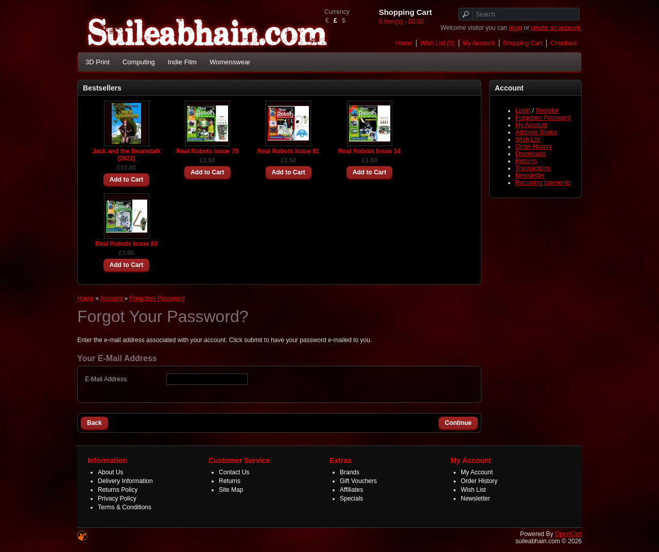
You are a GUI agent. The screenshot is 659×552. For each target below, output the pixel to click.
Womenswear (230, 62)
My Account (479, 43)
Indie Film (182, 62)
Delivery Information (125, 481)
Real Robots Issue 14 (369, 151)
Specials (351, 498)
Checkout (563, 43)
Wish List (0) (437, 43)
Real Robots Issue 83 (126, 243)
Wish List (528, 139)
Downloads (530, 153)
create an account (555, 27)
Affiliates (351, 489)
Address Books (536, 132)
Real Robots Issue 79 (207, 151)
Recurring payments (542, 182)
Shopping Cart (523, 43)
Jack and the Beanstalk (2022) (126, 155)
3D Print (97, 62)
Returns (526, 161)
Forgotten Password (542, 117)
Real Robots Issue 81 (288, 151)
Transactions (532, 168)
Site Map (231, 489)
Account (111, 298)
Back (94, 422)
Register (547, 110)
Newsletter (530, 175)
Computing (139, 62)
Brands (349, 472)
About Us (110, 472)
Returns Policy (117, 489)
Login (522, 110)
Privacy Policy (117, 498)
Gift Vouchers (358, 481)
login (515, 27)
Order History (533, 146)
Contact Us (234, 472)
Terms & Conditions (124, 507)
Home (403, 43)
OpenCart (568, 534)
